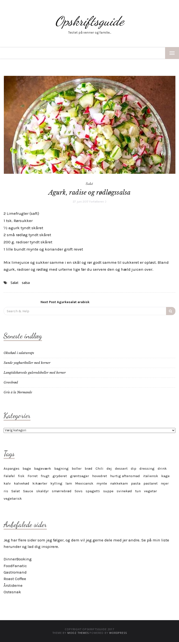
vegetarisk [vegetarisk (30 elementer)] (13, 498)
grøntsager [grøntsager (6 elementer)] (79, 476)
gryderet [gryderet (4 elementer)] (60, 476)
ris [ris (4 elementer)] (6, 491)
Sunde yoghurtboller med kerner (27, 363)
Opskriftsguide (89, 21)
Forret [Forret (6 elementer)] (33, 476)
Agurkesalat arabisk (65, 302)
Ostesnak (12, 591)
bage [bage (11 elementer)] (27, 468)
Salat (89, 183)
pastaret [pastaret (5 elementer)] (150, 483)
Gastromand (15, 572)
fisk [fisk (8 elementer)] (21, 476)
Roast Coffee (15, 578)
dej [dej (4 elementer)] (109, 468)
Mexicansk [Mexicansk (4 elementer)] (84, 483)
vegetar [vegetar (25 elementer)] (150, 491)
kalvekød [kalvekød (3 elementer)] (21, 483)
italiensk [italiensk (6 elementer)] (150, 476)
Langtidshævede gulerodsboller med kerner (35, 373)
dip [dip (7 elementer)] (133, 468)
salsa (26, 282)
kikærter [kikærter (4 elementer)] (39, 483)
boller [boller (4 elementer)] (77, 468)
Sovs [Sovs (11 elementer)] (79, 491)
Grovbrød (11, 382)
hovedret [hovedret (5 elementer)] (99, 476)
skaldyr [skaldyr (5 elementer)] (42, 491)
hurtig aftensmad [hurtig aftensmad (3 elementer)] (125, 476)
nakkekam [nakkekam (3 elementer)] (119, 483)
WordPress (118, 633)
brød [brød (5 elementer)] (88, 468)
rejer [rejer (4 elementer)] (165, 483)
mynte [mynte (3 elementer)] (101, 483)
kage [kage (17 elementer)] (165, 476)
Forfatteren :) (97, 201)
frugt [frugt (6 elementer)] (45, 476)
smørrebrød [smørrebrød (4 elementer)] (62, 491)
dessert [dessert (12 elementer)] (121, 468)
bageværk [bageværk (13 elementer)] (42, 468)
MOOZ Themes (78, 633)
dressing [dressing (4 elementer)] (147, 468)
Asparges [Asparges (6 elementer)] (11, 468)
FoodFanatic (15, 565)
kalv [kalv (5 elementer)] (7, 483)
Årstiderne (13, 585)
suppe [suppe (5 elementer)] (108, 491)
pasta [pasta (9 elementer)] (135, 483)
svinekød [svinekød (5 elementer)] (124, 491)
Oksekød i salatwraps (19, 353)
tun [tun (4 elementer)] (138, 491)
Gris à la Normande (18, 392)
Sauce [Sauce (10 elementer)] (28, 491)
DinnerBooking (18, 559)
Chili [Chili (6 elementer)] (99, 468)
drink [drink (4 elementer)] (162, 468)
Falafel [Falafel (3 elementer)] (9, 476)
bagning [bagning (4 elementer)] (61, 468)
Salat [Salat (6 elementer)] (15, 491)
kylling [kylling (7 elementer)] (56, 483)
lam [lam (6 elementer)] (69, 483)
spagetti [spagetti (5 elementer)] (93, 491)
